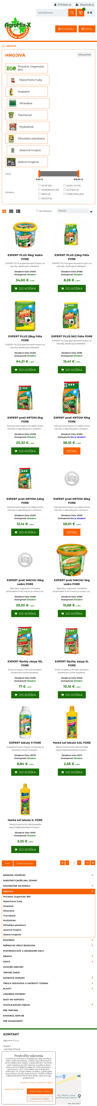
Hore (7, 816)
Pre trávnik (10, 963)
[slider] (39, 126)
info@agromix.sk (12, 1016)
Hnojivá (49, 844)
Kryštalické (9, 873)
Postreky (49, 893)
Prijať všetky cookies (40, 1091)
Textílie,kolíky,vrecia (49, 958)
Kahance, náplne (13, 969)
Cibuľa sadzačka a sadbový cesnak (49, 936)
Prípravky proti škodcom (49, 898)
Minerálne (8, 864)
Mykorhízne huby (12, 854)
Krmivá (49, 909)
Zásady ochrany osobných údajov (36, 1082)
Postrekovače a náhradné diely (23, 904)
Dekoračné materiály (49, 839)
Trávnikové (9, 869)
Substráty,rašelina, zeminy (20, 833)
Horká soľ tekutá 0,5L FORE (72, 695)
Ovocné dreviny (13, 920)
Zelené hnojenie (12, 887)
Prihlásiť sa (62, 4)
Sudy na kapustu (13, 952)
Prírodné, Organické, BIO (17, 850)
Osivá (49, 914)
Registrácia (85, 4)
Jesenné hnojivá (12, 883)
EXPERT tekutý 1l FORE (25, 695)
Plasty (49, 941)
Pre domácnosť (13, 974)
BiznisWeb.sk (87, 1101)
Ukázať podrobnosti (14, 1089)
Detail (72, 404)
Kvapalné (8, 859)
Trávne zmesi (11, 925)
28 (87, 816)
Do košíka (25, 241)
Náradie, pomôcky (49, 828)
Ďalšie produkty (25, 816)
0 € (89, 12)
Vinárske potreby (14, 947)
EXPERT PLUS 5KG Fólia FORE (71, 289)
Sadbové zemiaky (49, 931)
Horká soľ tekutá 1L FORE (25, 773)
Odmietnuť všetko (40, 1099)
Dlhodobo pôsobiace (14, 878)
